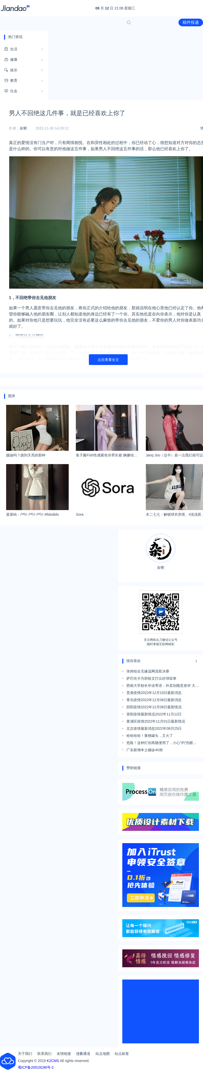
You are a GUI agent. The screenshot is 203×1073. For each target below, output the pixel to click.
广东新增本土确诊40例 (144, 750)
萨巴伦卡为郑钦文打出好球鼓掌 (151, 678)
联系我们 (44, 1054)
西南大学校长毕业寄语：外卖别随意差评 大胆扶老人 (162, 686)
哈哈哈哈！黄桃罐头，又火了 (149, 736)
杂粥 (23, 128)
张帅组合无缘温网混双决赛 (147, 671)
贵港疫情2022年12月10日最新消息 (154, 693)
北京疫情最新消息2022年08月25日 (154, 728)
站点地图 (102, 1054)
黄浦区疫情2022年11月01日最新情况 (155, 721)
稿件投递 (191, 22)
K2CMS (53, 1061)
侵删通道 (83, 1054)
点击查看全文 (108, 360)
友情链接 (64, 1054)
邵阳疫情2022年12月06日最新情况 (154, 707)
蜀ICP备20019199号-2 (36, 1067)
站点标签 (122, 1054)
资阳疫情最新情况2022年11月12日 (154, 714)
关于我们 (25, 1054)
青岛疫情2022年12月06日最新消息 (154, 700)
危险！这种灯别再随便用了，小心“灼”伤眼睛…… (159, 743)
